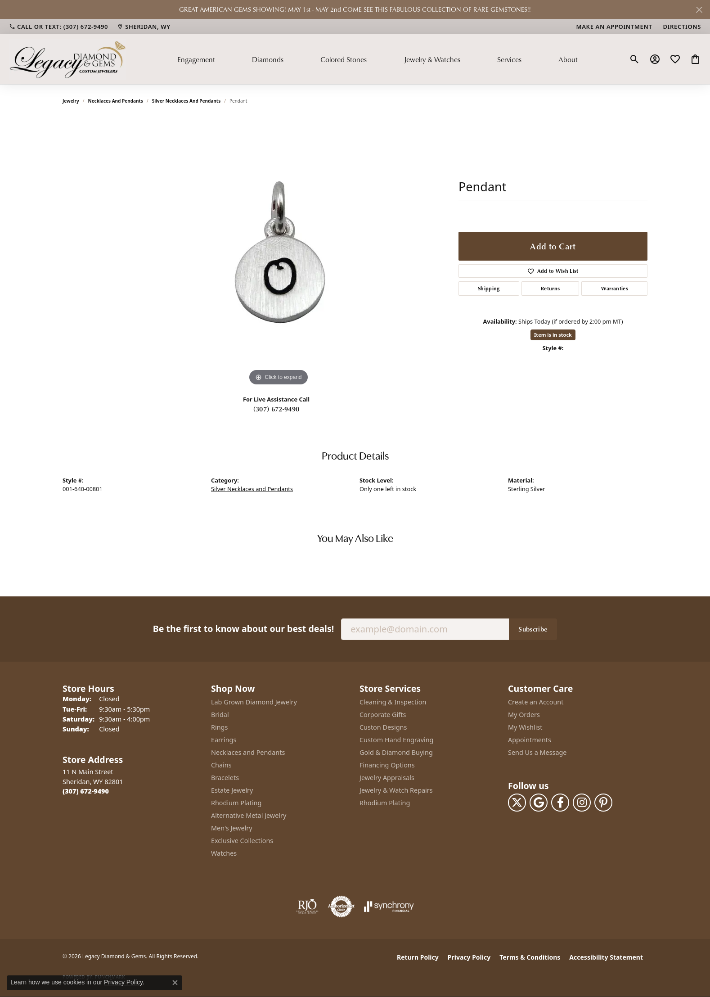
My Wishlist (525, 727)
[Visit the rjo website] (307, 906)
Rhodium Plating (236, 803)
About (568, 59)
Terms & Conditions (529, 957)
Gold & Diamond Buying (396, 752)
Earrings (223, 739)
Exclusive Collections (242, 840)
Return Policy (418, 957)
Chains (221, 765)
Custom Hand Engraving (396, 739)
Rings (219, 727)
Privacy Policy (469, 957)
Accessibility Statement (606, 957)
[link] (58, 26)
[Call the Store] (86, 791)
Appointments (529, 739)
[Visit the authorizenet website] (341, 906)
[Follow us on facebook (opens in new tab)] (560, 803)
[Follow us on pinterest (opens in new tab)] (603, 803)
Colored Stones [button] (343, 59)
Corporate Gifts (382, 714)
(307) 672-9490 (276, 409)
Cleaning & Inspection (392, 702)
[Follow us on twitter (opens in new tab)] (517, 803)
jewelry (71, 101)
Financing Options (387, 765)
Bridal (220, 714)
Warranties (614, 288)
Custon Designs (383, 727)
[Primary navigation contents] (377, 59)
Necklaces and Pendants (115, 101)
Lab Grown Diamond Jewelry (254, 702)
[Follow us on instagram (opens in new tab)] (582, 803)
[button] (634, 59)
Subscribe (533, 629)
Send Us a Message (537, 752)
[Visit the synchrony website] (389, 906)
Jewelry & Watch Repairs (396, 790)
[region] (278, 253)
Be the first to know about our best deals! (243, 628)
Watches (224, 853)
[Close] (699, 9)
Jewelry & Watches (432, 59)
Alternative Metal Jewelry (248, 815)
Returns (550, 288)
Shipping (489, 288)
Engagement (196, 59)
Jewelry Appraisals (386, 777)
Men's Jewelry (231, 828)
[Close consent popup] (175, 982)
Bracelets (225, 777)
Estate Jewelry (232, 790)
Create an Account (535, 702)
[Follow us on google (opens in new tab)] (539, 803)
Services (509, 59)
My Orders (524, 714)
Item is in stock (553, 334)
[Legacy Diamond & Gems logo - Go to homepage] (67, 59)
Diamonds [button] (267, 59)
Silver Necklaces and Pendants (186, 101)
